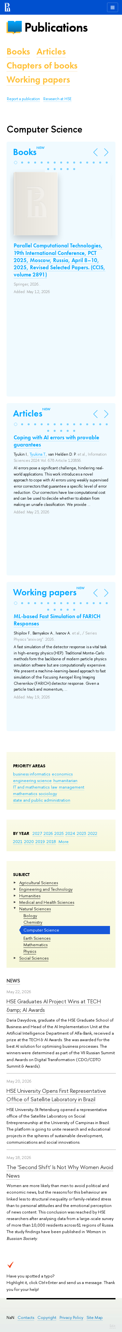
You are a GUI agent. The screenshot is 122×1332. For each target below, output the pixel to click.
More (64, 841)
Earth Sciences (36, 938)
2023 (81, 833)
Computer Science (41, 930)
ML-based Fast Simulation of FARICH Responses (57, 620)
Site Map (95, 1317)
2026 (48, 833)
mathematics (25, 793)
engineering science (32, 780)
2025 (59, 833)
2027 (37, 833)
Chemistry (32, 922)
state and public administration (41, 800)
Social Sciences (33, 958)
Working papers (38, 79)
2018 (51, 841)
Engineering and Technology (46, 889)
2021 (17, 841)
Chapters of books (42, 65)
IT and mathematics (31, 787)
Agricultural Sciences (38, 882)
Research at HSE (57, 99)
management (71, 787)
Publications (56, 27)
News (13, 980)
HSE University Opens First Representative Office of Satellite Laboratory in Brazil (56, 1095)
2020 (29, 841)
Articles (51, 51)
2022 (92, 833)
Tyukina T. (38, 454)
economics (62, 774)
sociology (48, 793)
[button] (15, 162)
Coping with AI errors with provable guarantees (56, 441)
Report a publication (23, 99)
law (54, 787)
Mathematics (35, 945)
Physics (29, 951)
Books (18, 51)
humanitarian (65, 780)
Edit (112, 1326)
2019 (40, 841)
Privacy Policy (71, 1317)
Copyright (46, 1317)
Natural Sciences (35, 909)
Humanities (29, 896)
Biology (30, 915)
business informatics (31, 774)
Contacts (26, 1317)
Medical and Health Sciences (46, 902)
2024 (70, 833)
